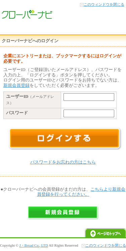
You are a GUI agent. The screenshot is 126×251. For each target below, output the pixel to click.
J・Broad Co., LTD (33, 245)
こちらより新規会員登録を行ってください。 (81, 192)
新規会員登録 (16, 85)
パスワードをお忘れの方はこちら (63, 162)
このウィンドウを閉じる (104, 4)
